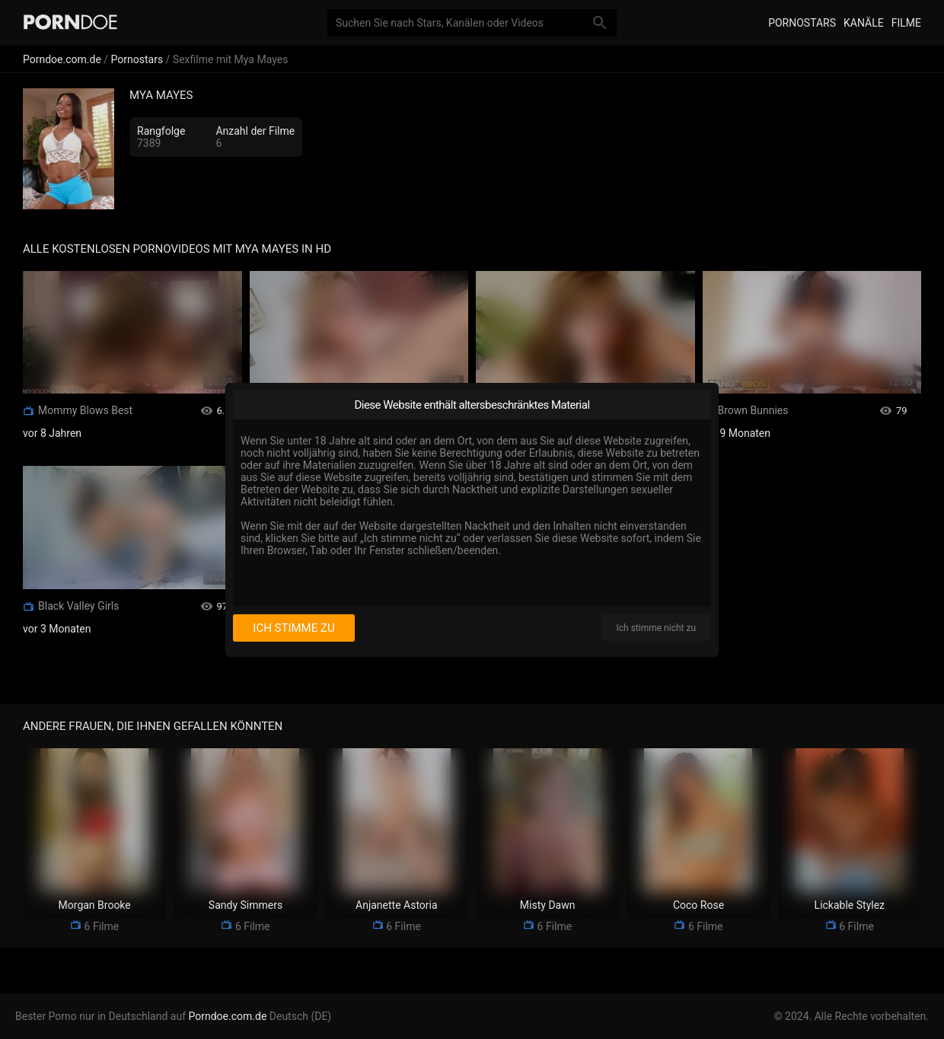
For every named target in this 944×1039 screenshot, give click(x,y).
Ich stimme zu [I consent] (293, 628)
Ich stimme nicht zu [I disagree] (656, 628)
